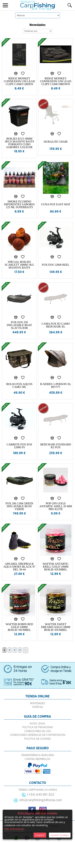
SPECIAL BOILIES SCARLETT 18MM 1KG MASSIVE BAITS (19, 264)
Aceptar (39, 835)
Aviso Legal (37, 723)
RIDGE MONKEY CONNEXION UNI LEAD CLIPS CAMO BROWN (55, 81)
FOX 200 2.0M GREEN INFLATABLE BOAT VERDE (19, 506)
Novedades (37, 703)
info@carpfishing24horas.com (40, 800)
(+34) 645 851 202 (40, 794)
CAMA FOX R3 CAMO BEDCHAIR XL (56, 325)
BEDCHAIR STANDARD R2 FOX (55, 446)
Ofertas (37, 707)
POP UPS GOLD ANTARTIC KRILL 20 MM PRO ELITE (55, 506)
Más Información (14, 829)
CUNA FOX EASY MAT (55, 204)
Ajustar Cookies (60, 835)
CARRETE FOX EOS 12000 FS (19, 446)
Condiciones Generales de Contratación (37, 735)
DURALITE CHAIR (56, 141)
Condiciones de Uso (37, 731)
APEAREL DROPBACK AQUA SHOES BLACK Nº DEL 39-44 (19, 566)
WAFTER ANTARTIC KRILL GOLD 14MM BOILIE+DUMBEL (56, 566)
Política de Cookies (37, 739)
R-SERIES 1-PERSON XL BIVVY (55, 385)
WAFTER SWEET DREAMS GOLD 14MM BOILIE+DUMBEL (55, 627)
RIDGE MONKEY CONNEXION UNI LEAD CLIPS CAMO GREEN (19, 81)
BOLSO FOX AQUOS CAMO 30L (19, 385)
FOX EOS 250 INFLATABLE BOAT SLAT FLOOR (19, 325)
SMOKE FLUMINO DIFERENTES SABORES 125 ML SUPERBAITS (19, 204)
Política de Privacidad (37, 727)
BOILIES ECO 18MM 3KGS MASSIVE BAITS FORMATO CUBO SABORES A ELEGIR (19, 143)
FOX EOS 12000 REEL (55, 264)
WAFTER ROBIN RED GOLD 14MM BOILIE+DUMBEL (19, 627)
